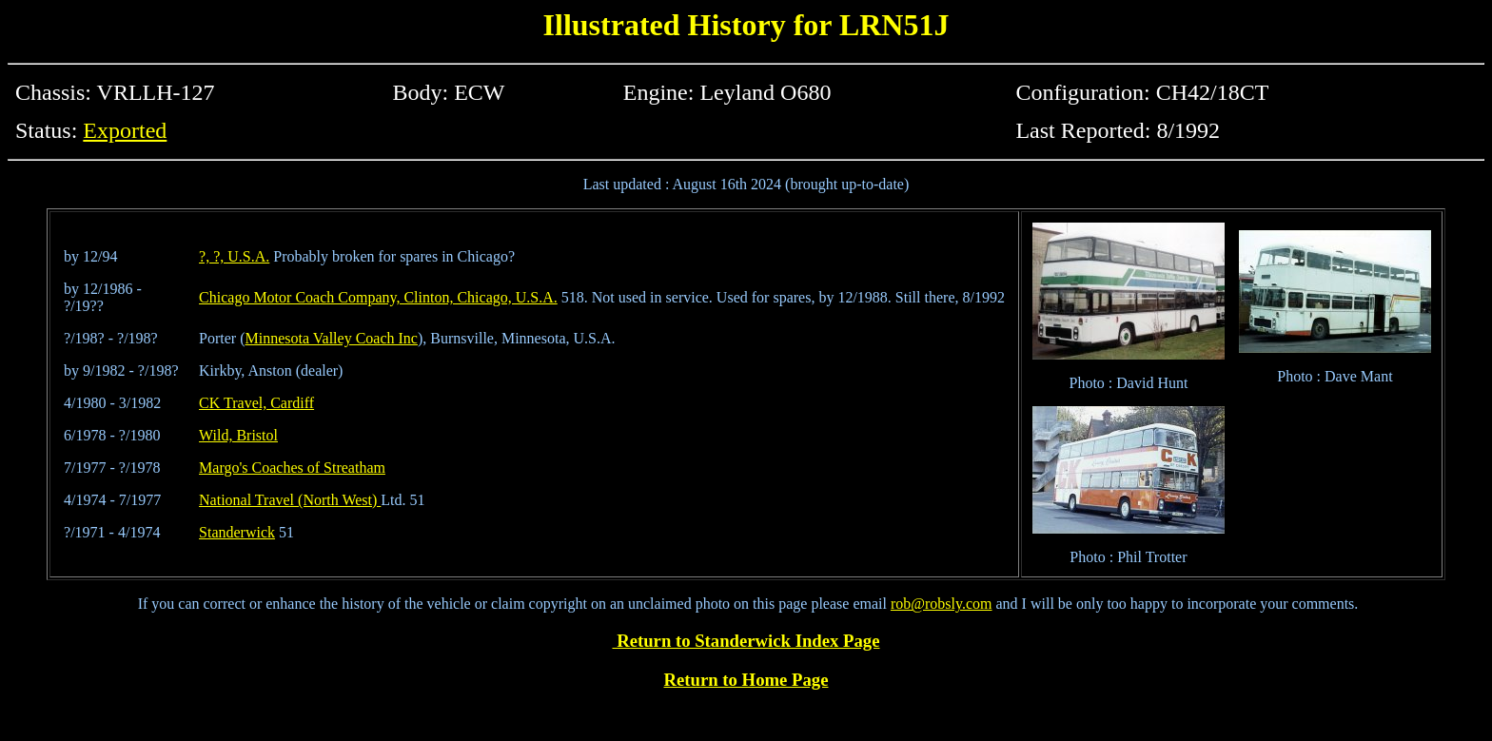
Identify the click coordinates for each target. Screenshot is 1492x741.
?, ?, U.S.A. (234, 256)
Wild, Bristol (238, 435)
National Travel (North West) (290, 500)
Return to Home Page (746, 680)
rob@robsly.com (941, 603)
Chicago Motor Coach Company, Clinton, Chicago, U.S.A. (378, 297)
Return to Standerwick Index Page (745, 641)
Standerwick (237, 532)
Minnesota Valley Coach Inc (331, 338)
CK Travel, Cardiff (256, 403)
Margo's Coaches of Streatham (292, 467)
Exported (125, 130)
